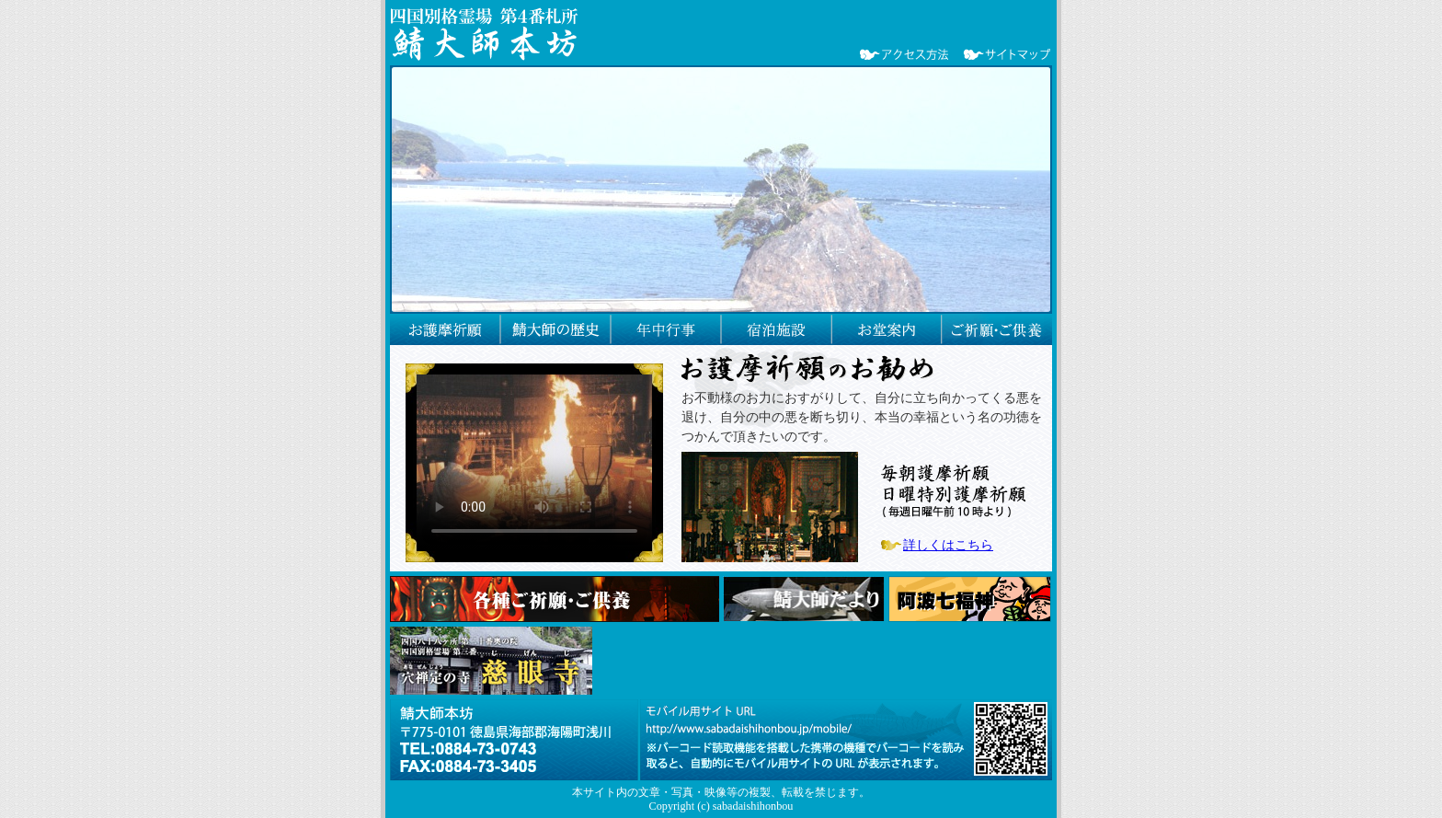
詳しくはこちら (948, 544)
